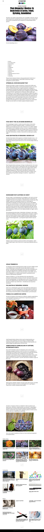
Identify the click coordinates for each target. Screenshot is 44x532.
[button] (19, 3)
